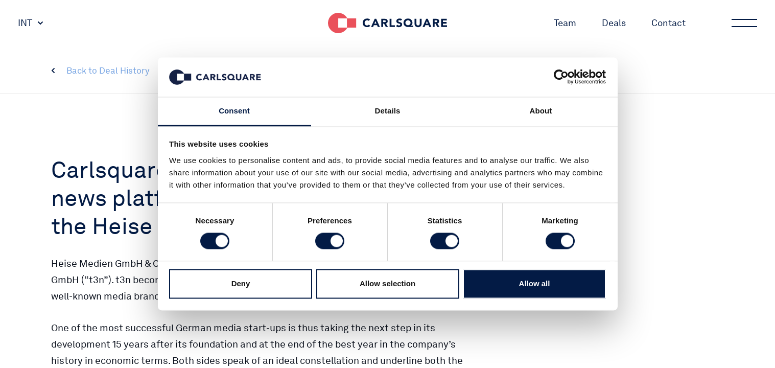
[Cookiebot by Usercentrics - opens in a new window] (561, 77)
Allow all (534, 283)
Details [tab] (388, 110)
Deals (614, 22)
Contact (668, 22)
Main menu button (743, 23)
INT (25, 22)
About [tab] (541, 110)
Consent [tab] (234, 110)
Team (565, 22)
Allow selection (387, 283)
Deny (240, 283)
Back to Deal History (108, 70)
